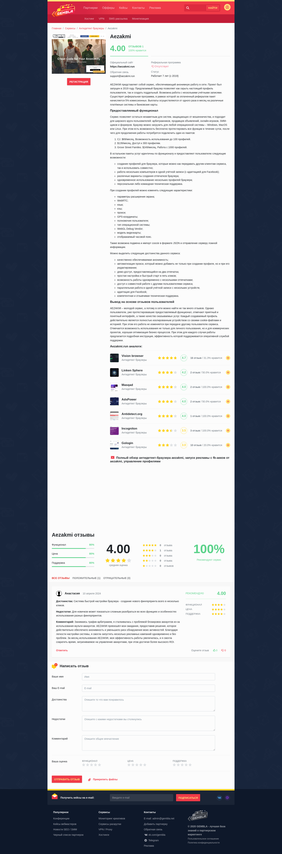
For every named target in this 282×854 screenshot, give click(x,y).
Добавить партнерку (156, 824)
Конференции (61, 818)
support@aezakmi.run (122, 76)
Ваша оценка (59, 761)
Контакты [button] (150, 812)
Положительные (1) (86, 578)
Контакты (139, 7)
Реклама (156, 7)
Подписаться (188, 797)
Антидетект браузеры (91, 28)
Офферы (109, 7)
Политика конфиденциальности (204, 843)
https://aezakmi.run (122, 66)
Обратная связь (153, 829)
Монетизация (140, 18)
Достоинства (59, 699)
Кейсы (124, 7)
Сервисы (70, 28)
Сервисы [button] (104, 812)
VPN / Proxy (105, 829)
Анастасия (72, 593)
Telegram (151, 840)
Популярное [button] (61, 812)
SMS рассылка (118, 18)
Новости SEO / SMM (65, 829)
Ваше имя (57, 676)
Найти (212, 7)
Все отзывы (61, 578)
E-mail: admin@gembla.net (159, 818)
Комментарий (60, 738)
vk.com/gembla (154, 834)
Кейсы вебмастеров (64, 824)
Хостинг (89, 18)
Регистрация (78, 81)
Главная (56, 28)
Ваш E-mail (58, 688)
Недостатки (58, 719)
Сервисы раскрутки (110, 824)
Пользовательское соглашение (203, 839)
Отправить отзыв (67, 779)
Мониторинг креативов (112, 818)
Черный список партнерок (68, 834)
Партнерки (91, 7)
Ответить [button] (62, 650)
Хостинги (104, 834)
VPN (101, 18)
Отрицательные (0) (116, 578)
